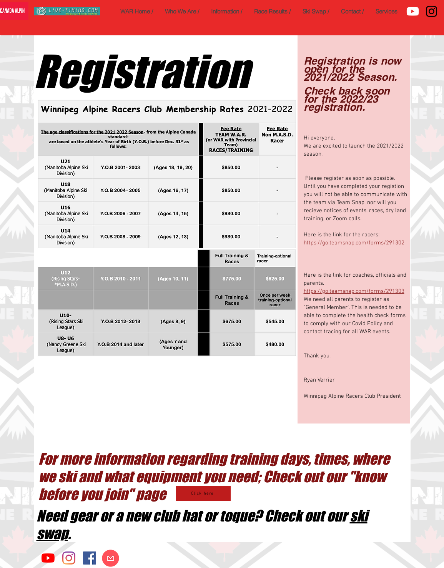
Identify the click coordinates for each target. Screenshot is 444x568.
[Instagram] (431, 11)
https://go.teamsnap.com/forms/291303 (354, 291)
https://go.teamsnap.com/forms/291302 (354, 242)
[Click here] (203, 493)
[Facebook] (89, 558)
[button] (182, 11)
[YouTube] (412, 11)
